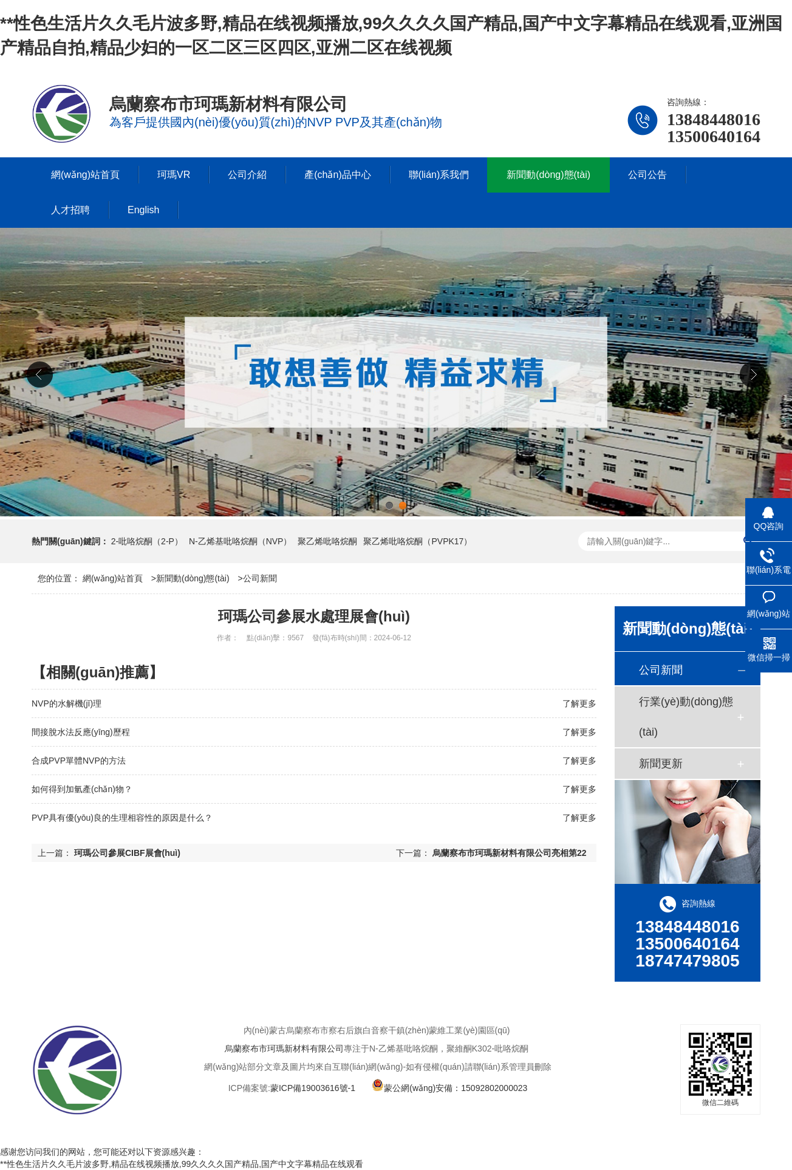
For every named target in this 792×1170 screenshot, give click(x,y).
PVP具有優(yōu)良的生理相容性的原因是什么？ (122, 818)
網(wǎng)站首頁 (85, 174)
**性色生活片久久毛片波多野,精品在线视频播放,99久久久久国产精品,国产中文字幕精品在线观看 (181, 1164)
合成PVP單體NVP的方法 (79, 760)
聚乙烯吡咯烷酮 (327, 541)
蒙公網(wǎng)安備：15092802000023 (449, 1088)
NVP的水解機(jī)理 (66, 703)
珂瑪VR (173, 174)
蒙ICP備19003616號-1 (312, 1088)
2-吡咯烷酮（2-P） (147, 541)
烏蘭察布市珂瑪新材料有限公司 (284, 1048)
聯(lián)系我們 (439, 174)
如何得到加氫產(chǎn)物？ (82, 789)
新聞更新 (661, 764)
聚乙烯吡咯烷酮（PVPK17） (417, 541)
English (143, 210)
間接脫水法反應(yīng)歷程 (81, 732)
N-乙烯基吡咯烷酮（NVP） (240, 541)
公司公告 (647, 174)
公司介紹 (247, 174)
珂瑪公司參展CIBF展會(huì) (127, 853)
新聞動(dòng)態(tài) (548, 174)
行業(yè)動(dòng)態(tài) (686, 717)
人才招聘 (70, 210)
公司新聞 (260, 578)
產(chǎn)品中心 (337, 174)
